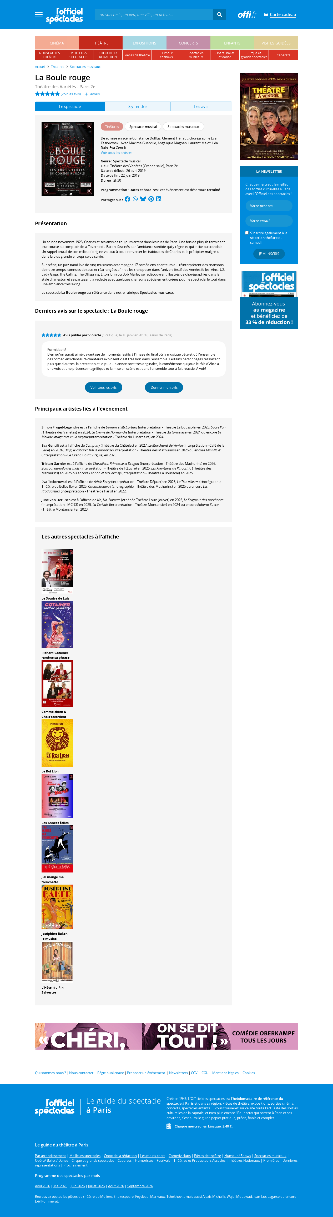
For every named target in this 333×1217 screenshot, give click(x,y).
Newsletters (178, 1072)
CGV (194, 1072)
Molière (106, 1196)
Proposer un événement (146, 1072)
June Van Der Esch (56, 499)
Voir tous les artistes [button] (116, 152)
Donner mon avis (164, 387)
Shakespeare (124, 1196)
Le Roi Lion (50, 771)
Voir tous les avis (103, 387)
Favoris (92, 94)
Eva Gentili (50, 445)
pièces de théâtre (137, 55)
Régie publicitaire (110, 1072)
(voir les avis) (71, 94)
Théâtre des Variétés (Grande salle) (137, 165)
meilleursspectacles (78, 55)
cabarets (283, 55)
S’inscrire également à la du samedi (268, 238)
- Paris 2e (65, 86)
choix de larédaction (108, 55)
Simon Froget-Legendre (60, 427)
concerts (188, 43)
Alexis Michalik (214, 1196)
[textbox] (154, 14)
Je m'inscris (269, 253)
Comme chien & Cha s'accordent (54, 714)
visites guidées (276, 43)
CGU (204, 1072)
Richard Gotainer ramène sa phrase (55, 655)
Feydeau (142, 1196)
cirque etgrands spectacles (254, 55)
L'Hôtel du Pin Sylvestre (53, 990)
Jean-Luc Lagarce (267, 1196)
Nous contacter (81, 1072)
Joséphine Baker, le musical (55, 936)
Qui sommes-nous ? (50, 1072)
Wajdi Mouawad (239, 1196)
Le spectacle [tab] (70, 106)
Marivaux (157, 1196)
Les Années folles (55, 823)
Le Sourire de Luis (55, 598)
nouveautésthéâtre (49, 55)
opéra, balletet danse (224, 55)
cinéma (57, 43)
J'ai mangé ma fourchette (53, 879)
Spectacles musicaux (156, 292)
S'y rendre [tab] (137, 106)
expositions (144, 43)
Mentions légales (225, 1072)
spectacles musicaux (196, 55)
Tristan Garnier (54, 463)
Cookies (249, 1072)
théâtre (101, 43)
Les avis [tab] (201, 106)
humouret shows (166, 55)
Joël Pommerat (46, 1201)
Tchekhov (174, 1196)
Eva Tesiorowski (54, 481)
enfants (232, 43)
